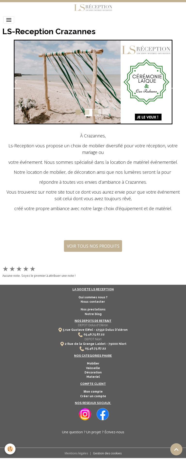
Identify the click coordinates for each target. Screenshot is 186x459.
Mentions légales (76, 453)
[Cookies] (10, 448)
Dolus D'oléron (116, 330)
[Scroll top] (176, 449)
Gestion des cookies (107, 453)
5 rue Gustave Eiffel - (79, 330)
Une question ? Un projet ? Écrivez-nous (93, 432)
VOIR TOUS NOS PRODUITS (93, 246)
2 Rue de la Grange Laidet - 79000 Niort (95, 344)
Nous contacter (93, 301)
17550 (100, 330)
